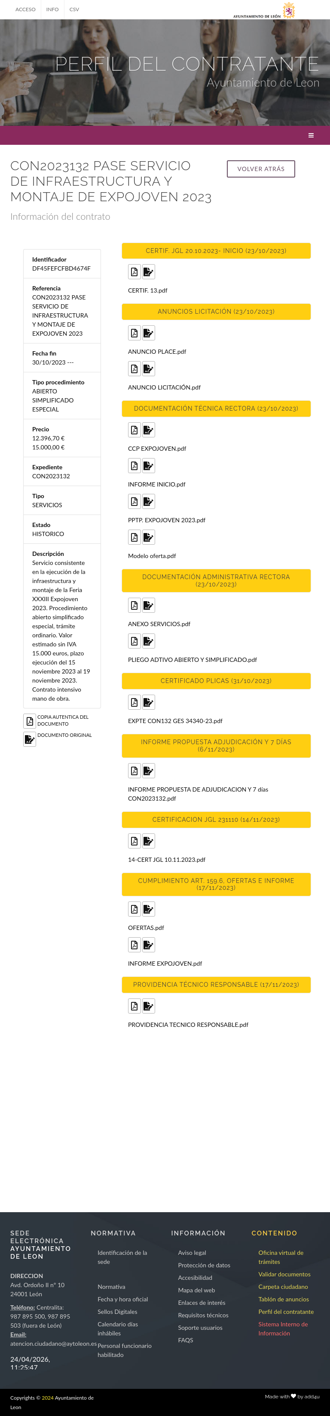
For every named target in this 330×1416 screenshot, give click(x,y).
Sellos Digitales (117, 1311)
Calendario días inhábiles (118, 1328)
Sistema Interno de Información (283, 1328)
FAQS (185, 1340)
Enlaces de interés (201, 1302)
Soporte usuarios (200, 1327)
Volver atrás (260, 168)
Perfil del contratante (286, 1311)
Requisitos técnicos (203, 1315)
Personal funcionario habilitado (125, 1350)
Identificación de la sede (122, 1257)
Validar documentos (285, 1274)
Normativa (111, 1286)
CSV (74, 9)
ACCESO (25, 9)
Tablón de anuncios (284, 1299)
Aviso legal (192, 1252)
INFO (52, 9)
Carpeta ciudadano (283, 1286)
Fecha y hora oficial (123, 1299)
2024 (48, 1397)
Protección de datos (204, 1265)
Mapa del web (196, 1290)
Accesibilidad (195, 1277)
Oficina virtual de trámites (281, 1257)
